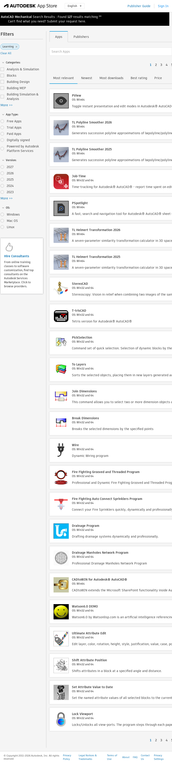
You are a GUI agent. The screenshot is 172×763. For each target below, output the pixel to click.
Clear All (5, 53)
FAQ (135, 757)
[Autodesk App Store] (31, 6)
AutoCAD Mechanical (16, 17)
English (75, 6)
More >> (6, 105)
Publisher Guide (138, 6)
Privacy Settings (159, 757)
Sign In (163, 6)
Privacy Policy (67, 757)
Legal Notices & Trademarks (88, 757)
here (81, 21)
